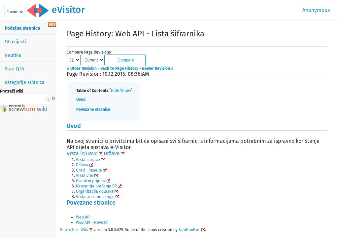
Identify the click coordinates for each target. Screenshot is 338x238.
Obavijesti (15, 42)
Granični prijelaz (91, 180)
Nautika (13, 55)
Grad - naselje (89, 170)
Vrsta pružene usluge (95, 196)
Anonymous (316, 10)
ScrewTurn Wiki (74, 229)
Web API (83, 217)
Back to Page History (119, 68)
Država (112, 153)
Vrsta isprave (82, 153)
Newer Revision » (158, 68)
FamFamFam (189, 229)
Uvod (80, 99)
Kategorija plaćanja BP (96, 186)
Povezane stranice (93, 109)
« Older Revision (82, 68)
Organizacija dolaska (95, 191)
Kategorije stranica (25, 82)
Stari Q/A (14, 69)
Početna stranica (22, 28)
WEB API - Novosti (92, 222)
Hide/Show (121, 90)
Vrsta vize (84, 175)
